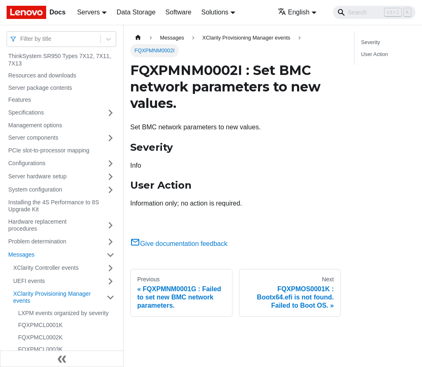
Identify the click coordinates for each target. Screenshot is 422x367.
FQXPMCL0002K (40, 337)
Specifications (26, 112)
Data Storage (136, 12)
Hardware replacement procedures (37, 225)
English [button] (293, 12)
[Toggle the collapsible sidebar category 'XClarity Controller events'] (110, 268)
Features (19, 99)
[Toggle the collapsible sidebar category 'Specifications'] (110, 112)
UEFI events (29, 281)
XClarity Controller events (46, 267)
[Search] (374, 12)
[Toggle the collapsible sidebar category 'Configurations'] (110, 163)
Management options (35, 125)
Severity (370, 42)
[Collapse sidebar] (62, 359)
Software (178, 12)
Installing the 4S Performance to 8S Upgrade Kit (53, 206)
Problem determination (37, 241)
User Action (374, 54)
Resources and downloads (42, 75)
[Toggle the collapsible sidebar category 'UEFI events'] (110, 281)
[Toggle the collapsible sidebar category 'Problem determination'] (110, 241)
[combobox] (21, 39)
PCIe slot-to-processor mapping (48, 150)
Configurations (26, 163)
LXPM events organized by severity (63, 313)
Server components (33, 137)
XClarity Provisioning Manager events (52, 297)
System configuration (35, 189)
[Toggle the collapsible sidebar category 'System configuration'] (110, 189)
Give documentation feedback (178, 243)
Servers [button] (88, 12)
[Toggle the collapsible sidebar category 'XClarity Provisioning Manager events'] (110, 297)
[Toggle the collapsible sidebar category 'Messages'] (110, 255)
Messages (21, 254)
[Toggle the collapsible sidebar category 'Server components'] (110, 138)
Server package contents (40, 87)
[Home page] (138, 37)
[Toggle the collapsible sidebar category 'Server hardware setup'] (110, 176)
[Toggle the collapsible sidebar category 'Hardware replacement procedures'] (110, 225)
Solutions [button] (214, 12)
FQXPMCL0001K (40, 325)
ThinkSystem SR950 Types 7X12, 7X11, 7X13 (59, 60)
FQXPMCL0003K (40, 349)
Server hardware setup (37, 176)
